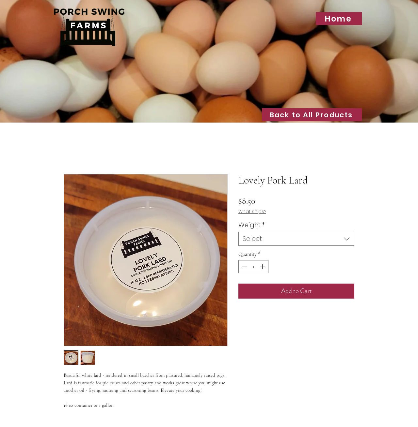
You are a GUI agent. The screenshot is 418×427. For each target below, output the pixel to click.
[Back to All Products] (312, 114)
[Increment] (262, 266)
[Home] (339, 18)
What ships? (252, 211)
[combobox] (296, 239)
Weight (251, 225)
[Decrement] (244, 266)
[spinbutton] (253, 266)
